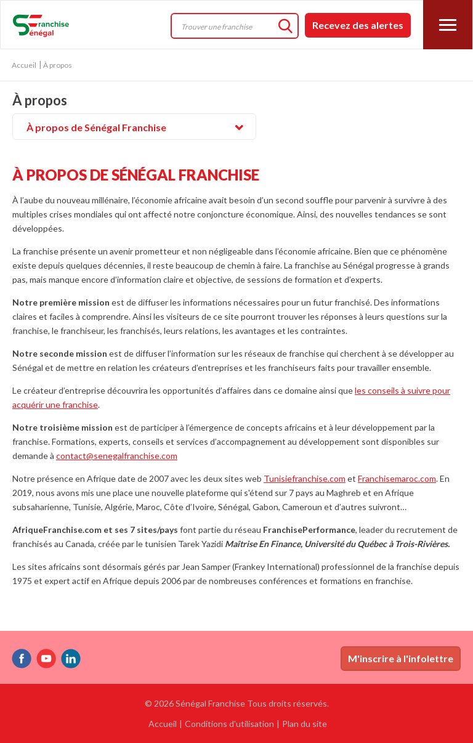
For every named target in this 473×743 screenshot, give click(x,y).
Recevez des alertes (357, 25)
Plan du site (304, 723)
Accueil (24, 65)
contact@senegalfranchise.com (116, 455)
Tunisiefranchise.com (305, 478)
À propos (39, 101)
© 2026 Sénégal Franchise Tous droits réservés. (237, 703)
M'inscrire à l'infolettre (400, 658)
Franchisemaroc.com (397, 478)
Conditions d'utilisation (229, 723)
